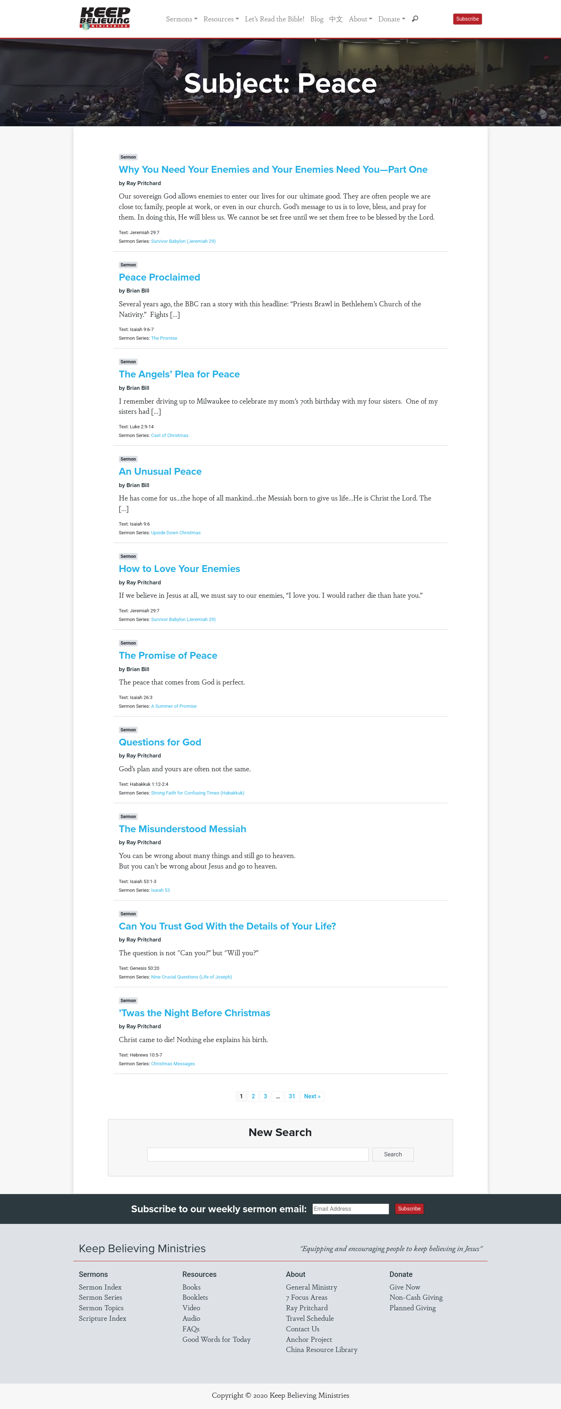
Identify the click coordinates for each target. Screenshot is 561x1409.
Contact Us (302, 1328)
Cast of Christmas (170, 435)
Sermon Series (100, 1297)
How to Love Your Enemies (179, 568)
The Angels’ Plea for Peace (179, 374)
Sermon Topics (101, 1307)
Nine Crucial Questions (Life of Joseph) (191, 977)
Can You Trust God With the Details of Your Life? (227, 926)
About (358, 18)
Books (191, 1287)
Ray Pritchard (307, 1307)
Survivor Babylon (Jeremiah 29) (183, 241)
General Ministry (311, 1287)
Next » (312, 1096)
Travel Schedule (310, 1318)
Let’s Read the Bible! (274, 18)
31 (292, 1096)
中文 (336, 18)
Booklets (195, 1297)
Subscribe (467, 19)
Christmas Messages (173, 1063)
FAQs (190, 1328)
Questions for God (160, 742)
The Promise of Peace (168, 655)
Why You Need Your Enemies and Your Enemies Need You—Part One (273, 169)
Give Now (405, 1287)
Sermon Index (100, 1287)
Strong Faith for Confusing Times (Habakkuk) (198, 793)
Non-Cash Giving (416, 1297)
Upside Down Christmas (176, 532)
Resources (218, 18)
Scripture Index (102, 1318)
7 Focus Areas (306, 1297)
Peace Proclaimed (159, 277)
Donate (389, 18)
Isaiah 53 (160, 890)
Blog (316, 18)
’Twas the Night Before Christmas (194, 1012)
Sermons (179, 18)
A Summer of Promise (174, 706)
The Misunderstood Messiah (182, 828)
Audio (191, 1318)
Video (191, 1307)
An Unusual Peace (160, 471)
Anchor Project (309, 1339)
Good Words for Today (216, 1339)
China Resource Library (322, 1349)
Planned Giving (413, 1307)
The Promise (164, 338)
